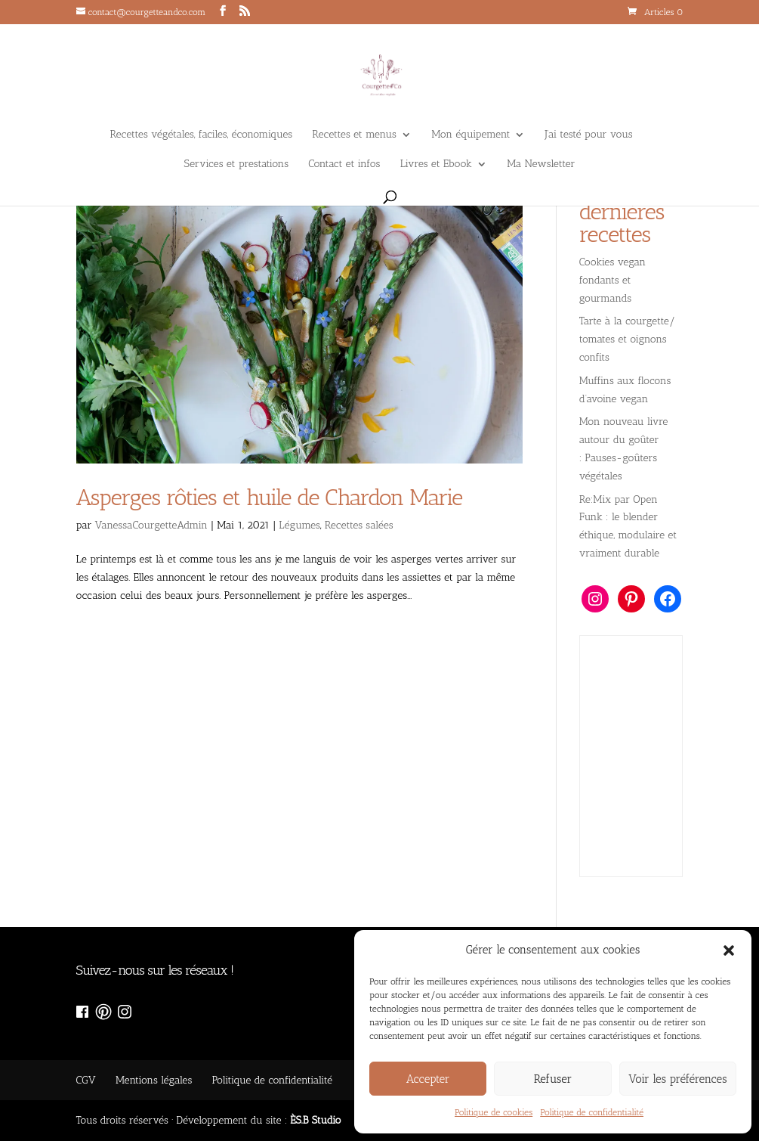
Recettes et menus (354, 135)
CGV (86, 1080)
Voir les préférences (677, 1079)
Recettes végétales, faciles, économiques (201, 135)
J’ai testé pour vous (589, 135)
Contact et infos (344, 164)
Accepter (428, 1079)
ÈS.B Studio (315, 1120)
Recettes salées (359, 525)
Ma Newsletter (541, 164)
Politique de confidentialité (591, 1112)
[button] (728, 950)
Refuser (553, 1079)
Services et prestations (236, 164)
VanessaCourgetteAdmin (151, 525)
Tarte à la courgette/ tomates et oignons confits (627, 339)
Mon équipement (470, 135)
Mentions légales (154, 1080)
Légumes (299, 525)
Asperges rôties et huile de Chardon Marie (269, 497)
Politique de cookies (493, 1112)
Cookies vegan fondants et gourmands (612, 280)
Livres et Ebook (436, 164)
